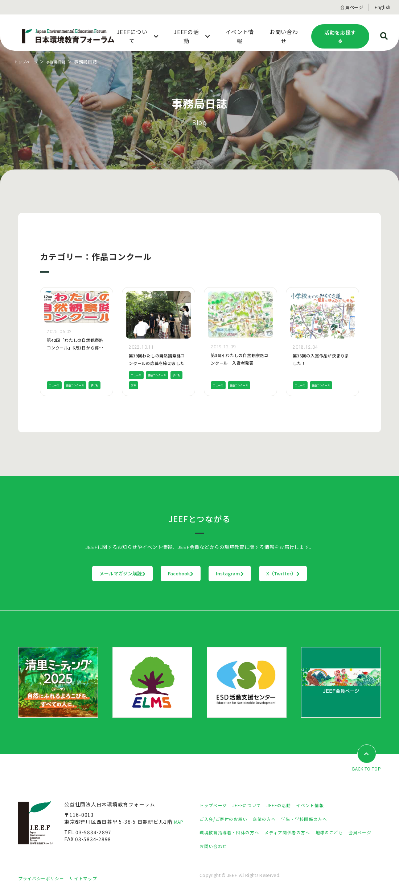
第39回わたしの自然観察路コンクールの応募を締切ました (157, 363)
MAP (179, 822)
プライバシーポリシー (44, 878)
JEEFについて (253, 805)
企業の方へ (273, 819)
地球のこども (348, 832)
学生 (152, 384)
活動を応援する (340, 36)
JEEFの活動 (290, 805)
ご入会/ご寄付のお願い (227, 819)
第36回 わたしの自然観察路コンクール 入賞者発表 (239, 363)
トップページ (28, 61)
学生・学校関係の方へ (318, 819)
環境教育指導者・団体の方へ (234, 832)
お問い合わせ (247, 846)
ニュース (56, 374)
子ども (54, 384)
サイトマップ (92, 878)
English (383, 7)
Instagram (245, 573)
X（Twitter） (328, 573)
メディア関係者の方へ (300, 832)
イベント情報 (325, 805)
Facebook (166, 573)
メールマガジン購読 (77, 573)
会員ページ (351, 7)
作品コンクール (83, 374)
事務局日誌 (62, 61)
